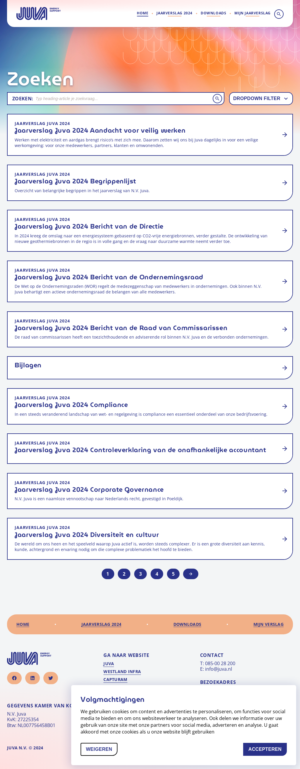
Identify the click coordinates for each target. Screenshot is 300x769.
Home (142, 13)
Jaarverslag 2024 (174, 13)
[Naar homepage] (38, 13)
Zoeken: (22, 98)
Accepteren (267, 752)
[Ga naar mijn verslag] (252, 13)
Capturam (115, 679)
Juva (108, 664)
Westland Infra (122, 672)
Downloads (213, 13)
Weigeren (101, 752)
